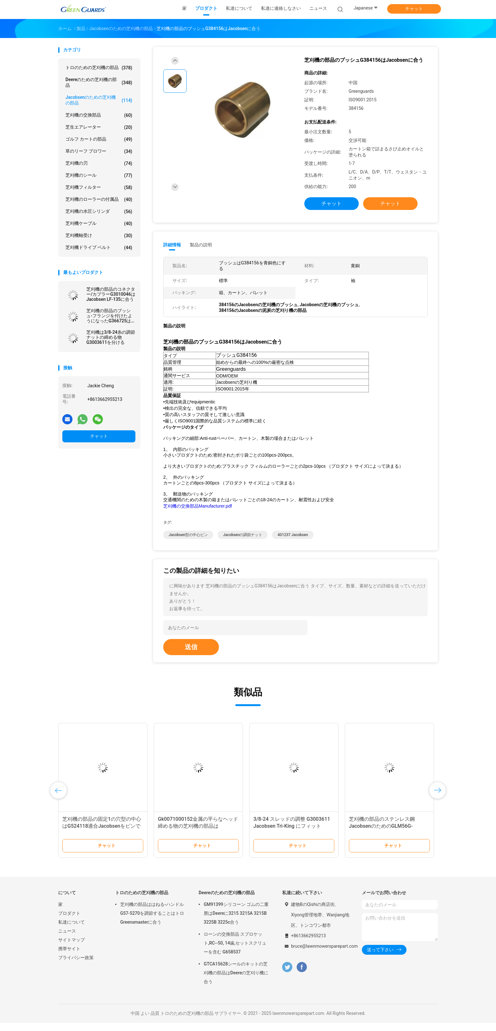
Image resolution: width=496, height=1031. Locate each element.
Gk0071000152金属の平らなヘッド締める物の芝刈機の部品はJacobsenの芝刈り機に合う (198, 834)
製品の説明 (201, 244)
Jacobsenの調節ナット (242, 543)
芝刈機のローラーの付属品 (98, 199)
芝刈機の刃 (98, 163)
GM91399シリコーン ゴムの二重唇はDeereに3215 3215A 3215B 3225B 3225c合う (236, 921)
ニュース (67, 939)
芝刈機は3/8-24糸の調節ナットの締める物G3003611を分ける (110, 337)
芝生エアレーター (98, 127)
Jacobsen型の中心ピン (188, 543)
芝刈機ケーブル (98, 223)
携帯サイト (69, 956)
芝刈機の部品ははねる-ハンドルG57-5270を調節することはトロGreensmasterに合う (152, 921)
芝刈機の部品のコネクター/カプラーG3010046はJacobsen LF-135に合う (110, 294)
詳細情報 (172, 244)
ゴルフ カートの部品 (98, 139)
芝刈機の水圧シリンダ (98, 211)
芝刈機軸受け (98, 235)
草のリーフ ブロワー (98, 151)
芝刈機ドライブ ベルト (98, 247)
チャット (414, 8)
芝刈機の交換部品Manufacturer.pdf (197, 514)
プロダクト (69, 921)
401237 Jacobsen (292, 543)
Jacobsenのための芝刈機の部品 (98, 100)
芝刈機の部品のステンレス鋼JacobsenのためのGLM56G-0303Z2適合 (382, 834)
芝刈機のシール (98, 175)
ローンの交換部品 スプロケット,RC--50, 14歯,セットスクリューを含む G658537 (235, 951)
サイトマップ (71, 948)
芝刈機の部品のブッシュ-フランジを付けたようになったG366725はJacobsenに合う (109, 315)
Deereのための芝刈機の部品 (98, 82)
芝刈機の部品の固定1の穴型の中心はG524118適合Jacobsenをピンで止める (101, 834)
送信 (191, 655)
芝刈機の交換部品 (98, 115)
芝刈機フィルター (98, 187)
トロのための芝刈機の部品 (98, 68)
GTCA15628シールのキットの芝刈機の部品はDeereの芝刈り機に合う (236, 981)
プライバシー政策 (76, 965)
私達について (71, 930)
